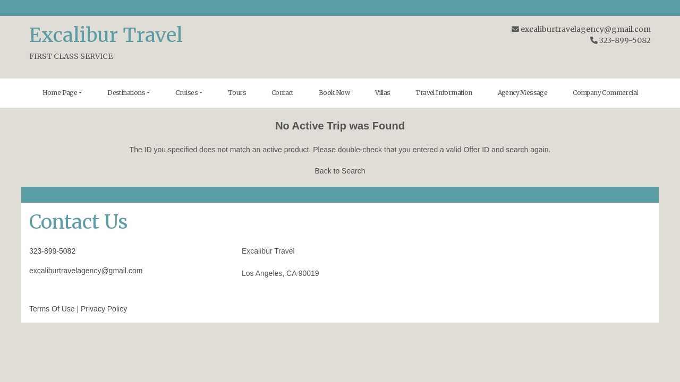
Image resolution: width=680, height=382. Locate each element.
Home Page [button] (60, 93)
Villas (382, 93)
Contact (282, 93)
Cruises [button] (186, 93)
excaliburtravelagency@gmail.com (586, 29)
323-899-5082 (52, 251)
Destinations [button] (126, 93)
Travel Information (443, 93)
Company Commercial (605, 93)
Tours (237, 93)
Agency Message (523, 93)
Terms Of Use (52, 309)
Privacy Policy (104, 309)
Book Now (334, 93)
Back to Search (340, 171)
